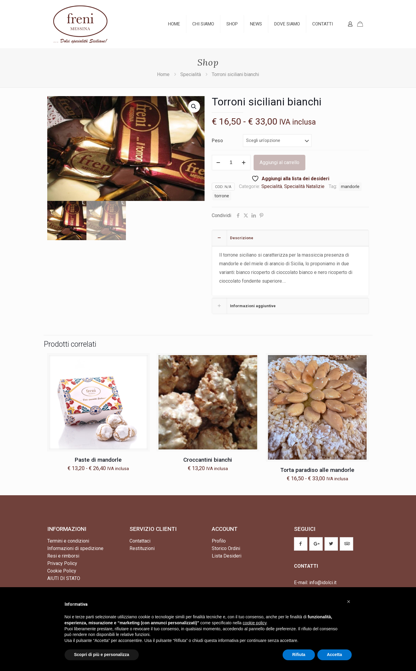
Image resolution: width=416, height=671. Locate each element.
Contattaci (139, 541)
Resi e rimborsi (63, 556)
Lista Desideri (226, 556)
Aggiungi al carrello (279, 162)
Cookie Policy (61, 571)
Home (163, 74)
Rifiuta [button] (298, 654)
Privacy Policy (62, 563)
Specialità (190, 74)
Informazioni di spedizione (75, 548)
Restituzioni (142, 548)
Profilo (219, 541)
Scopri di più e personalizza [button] (101, 654)
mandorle (350, 186)
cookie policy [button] (254, 622)
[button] (194, 107)
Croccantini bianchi (207, 459)
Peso (217, 140)
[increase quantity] (244, 162)
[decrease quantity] (218, 162)
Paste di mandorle (98, 459)
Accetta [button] (334, 654)
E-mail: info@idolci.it (315, 582)
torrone (221, 196)
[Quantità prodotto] (231, 162)
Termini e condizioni (68, 541)
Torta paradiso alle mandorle (317, 469)
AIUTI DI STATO (63, 578)
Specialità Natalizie (304, 186)
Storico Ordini (226, 548)
